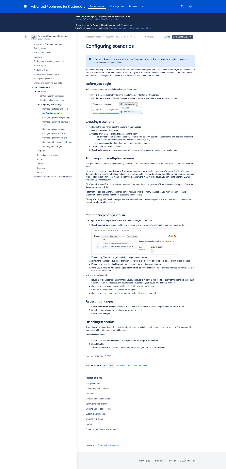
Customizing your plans (96, 414)
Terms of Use (159, 461)
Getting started (40, 48)
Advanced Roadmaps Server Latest (53, 36)
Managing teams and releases (47, 74)
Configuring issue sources (53, 129)
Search (182, 6)
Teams (40, 164)
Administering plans (42, 53)
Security (172, 461)
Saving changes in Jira (44, 78)
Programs (41, 151)
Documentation (97, 6)
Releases (41, 168)
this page (111, 62)
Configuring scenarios (52, 113)
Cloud (167, 37)
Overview (38, 57)
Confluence (99, 445)
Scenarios (90, 394)
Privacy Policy (144, 461)
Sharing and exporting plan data (48, 83)
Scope (39, 159)
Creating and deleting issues (98, 409)
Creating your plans (94, 419)
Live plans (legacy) (42, 87)
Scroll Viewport (113, 445)
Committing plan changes (50, 146)
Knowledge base (117, 6)
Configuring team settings (97, 388)
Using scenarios (93, 383)
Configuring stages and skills (55, 109)
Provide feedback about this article (132, 365)
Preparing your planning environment (102, 429)
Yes (105, 365)
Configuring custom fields (53, 133)
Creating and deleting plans (51, 100)
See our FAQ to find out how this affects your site (96, 19)
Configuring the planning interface (57, 142)
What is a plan (40, 65)
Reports (40, 172)
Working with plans (42, 70)
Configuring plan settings (50, 104)
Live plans (41, 91)
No (111, 365)
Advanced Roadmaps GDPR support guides (53, 177)
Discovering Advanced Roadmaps (49, 44)
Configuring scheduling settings (56, 117)
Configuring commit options (54, 138)
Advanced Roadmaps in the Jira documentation (130, 28)
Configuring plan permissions (52, 96)
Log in (190, 6)
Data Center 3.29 (182, 36)
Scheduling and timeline (47, 155)
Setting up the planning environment (50, 61)
